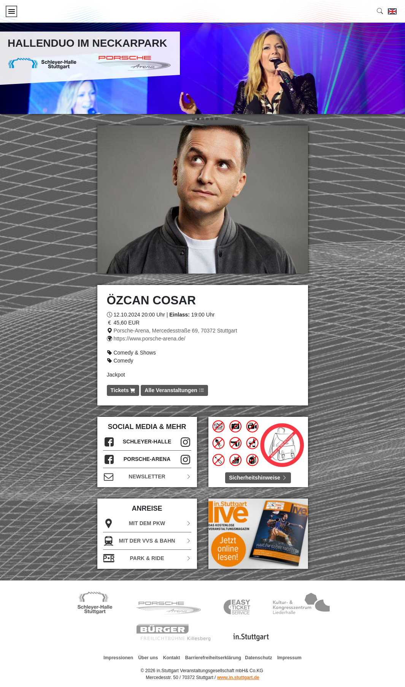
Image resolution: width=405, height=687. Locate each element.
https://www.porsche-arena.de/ (149, 339)
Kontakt (171, 657)
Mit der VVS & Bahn (147, 541)
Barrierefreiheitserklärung (213, 657)
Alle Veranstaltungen (174, 390)
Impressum (289, 657)
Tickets (123, 390)
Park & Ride (147, 558)
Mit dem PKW (147, 523)
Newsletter (147, 476)
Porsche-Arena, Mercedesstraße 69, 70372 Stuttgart (175, 331)
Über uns (148, 657)
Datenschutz (258, 657)
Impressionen (118, 657)
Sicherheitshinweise (258, 478)
